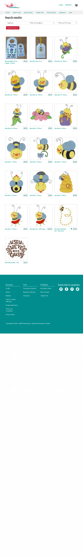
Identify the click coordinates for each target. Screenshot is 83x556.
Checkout (24, 523)
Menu (7, 12)
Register (68, 5)
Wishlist (6, 523)
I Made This (42, 523)
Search (67, 12)
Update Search (41, 35)
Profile (6, 516)
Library (6, 519)
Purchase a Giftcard (27, 516)
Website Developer (36, 551)
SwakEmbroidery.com (19, 6)
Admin (46, 551)
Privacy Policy (8, 542)
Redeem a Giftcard (27, 519)
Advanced (74, 12)
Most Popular (43, 519)
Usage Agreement (10, 533)
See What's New (44, 516)
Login (61, 5)
